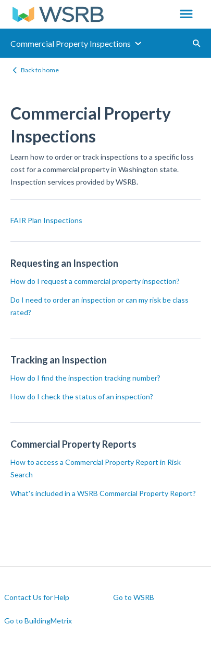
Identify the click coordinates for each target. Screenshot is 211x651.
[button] (186, 14)
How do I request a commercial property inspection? (95, 281)
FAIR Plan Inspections (46, 220)
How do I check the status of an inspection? (81, 396)
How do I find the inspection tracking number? (85, 377)
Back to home (40, 70)
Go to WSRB (133, 597)
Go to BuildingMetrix (38, 621)
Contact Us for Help (36, 597)
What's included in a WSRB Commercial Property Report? (103, 493)
